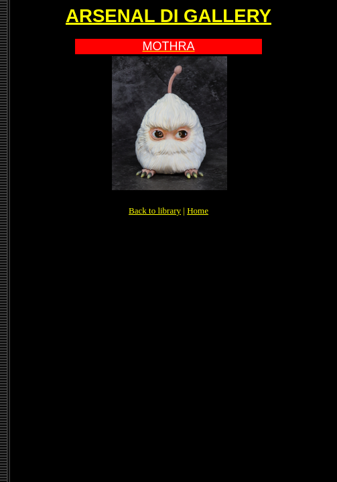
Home (197, 211)
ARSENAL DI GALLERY (168, 15)
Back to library (155, 211)
